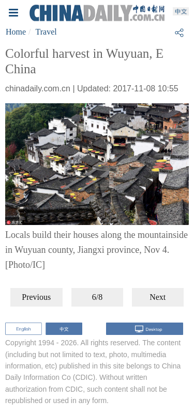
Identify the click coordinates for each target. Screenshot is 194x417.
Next (158, 297)
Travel (46, 31)
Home (16, 31)
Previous (36, 297)
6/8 (97, 297)
